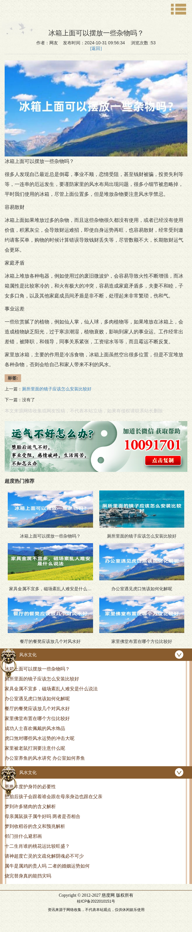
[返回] (96, 48)
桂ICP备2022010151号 (96, 901)
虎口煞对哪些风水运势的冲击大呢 (39, 738)
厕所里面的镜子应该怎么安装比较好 (42, 678)
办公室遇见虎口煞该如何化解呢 (37, 698)
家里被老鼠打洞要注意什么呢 (35, 748)
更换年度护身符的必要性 (30, 786)
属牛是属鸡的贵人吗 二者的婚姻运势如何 (47, 865)
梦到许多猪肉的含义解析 (30, 806)
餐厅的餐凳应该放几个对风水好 (37, 708)
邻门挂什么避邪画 (23, 836)
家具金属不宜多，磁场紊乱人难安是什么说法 (51, 688)
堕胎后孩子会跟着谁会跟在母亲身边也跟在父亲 (53, 796)
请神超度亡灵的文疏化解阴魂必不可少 (44, 856)
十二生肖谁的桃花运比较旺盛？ (37, 846)
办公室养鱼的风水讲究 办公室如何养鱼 (45, 758)
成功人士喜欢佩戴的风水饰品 (35, 728)
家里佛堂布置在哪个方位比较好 (37, 718)
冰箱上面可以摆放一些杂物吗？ (37, 668)
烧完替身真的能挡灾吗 (28, 875)
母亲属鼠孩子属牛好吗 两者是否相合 (42, 816)
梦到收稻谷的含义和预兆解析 (35, 826)
